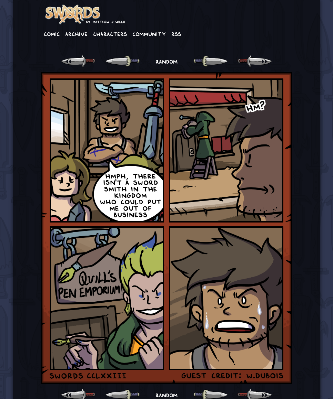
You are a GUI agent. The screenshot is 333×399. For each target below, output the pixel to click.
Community (149, 33)
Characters (110, 33)
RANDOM (166, 61)
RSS (176, 33)
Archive (76, 33)
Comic (52, 33)
